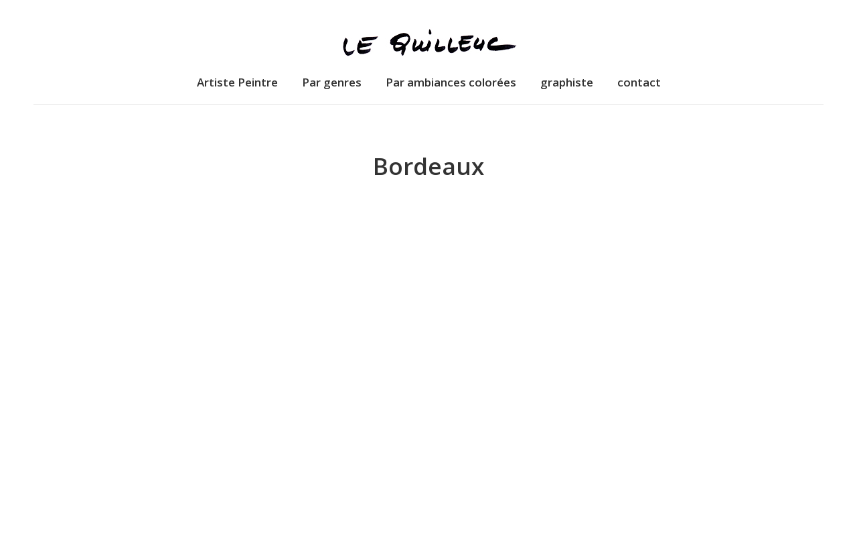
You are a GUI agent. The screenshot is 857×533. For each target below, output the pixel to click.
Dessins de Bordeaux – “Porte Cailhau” (428, 462)
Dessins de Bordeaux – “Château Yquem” (158, 462)
